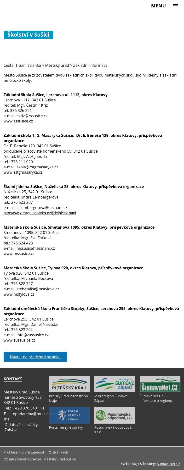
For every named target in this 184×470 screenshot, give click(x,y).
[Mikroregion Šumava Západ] (114, 391)
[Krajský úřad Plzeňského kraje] (69, 391)
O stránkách (58, 452)
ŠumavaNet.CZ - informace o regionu (156, 398)
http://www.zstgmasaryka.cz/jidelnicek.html (40, 213)
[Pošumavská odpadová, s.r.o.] (114, 422)
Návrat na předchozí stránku (35, 356)
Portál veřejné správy (66, 427)
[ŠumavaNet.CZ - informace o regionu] (160, 391)
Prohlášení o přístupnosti (24, 452)
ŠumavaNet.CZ (168, 463)
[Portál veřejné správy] (69, 422)
